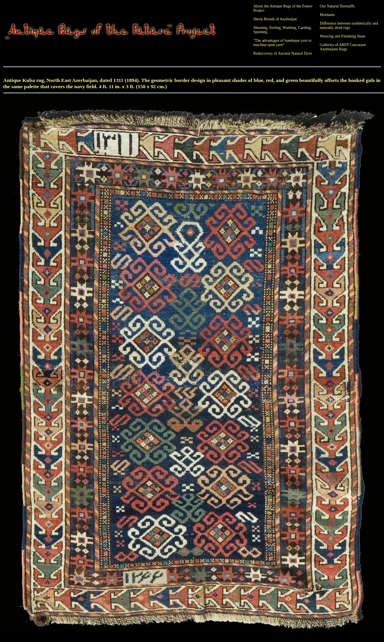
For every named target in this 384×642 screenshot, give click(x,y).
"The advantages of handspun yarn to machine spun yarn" (282, 42)
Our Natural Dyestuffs (337, 6)
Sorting (274, 27)
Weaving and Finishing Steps (343, 36)
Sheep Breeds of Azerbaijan (275, 19)
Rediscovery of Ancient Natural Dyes (282, 53)
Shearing (260, 27)
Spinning (260, 32)
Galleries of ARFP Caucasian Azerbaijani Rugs (343, 47)
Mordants (327, 14)
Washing (289, 27)
